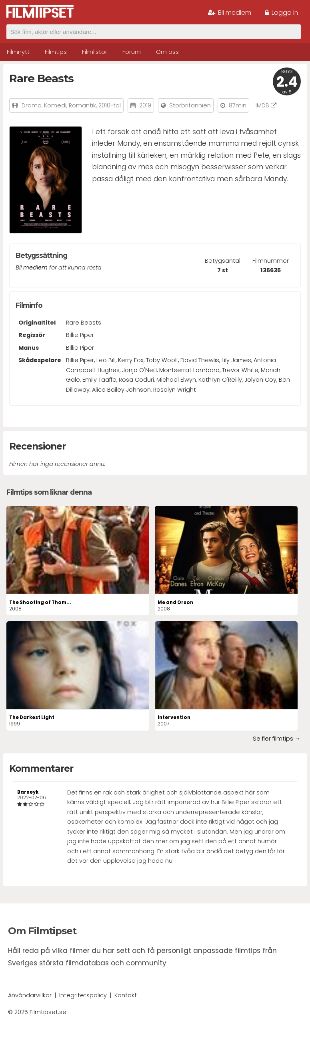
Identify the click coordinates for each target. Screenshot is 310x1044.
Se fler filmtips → (276, 739)
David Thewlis (199, 360)
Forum (131, 52)
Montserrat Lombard (189, 370)
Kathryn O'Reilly (220, 380)
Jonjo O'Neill (139, 370)
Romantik (82, 105)
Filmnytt (18, 52)
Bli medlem (229, 12)
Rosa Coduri (136, 380)
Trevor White (240, 370)
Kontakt (125, 995)
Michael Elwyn (176, 380)
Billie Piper (80, 335)
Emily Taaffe (99, 380)
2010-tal (109, 105)
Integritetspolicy (83, 995)
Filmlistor (94, 52)
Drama (32, 105)
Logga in (281, 12)
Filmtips (56, 52)
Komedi (55, 105)
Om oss (167, 52)
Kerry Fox (131, 360)
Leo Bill (106, 360)
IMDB (266, 105)
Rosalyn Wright (174, 390)
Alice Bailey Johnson (121, 390)
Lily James (236, 360)
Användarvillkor (30, 995)
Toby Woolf (162, 360)
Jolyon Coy (260, 380)
